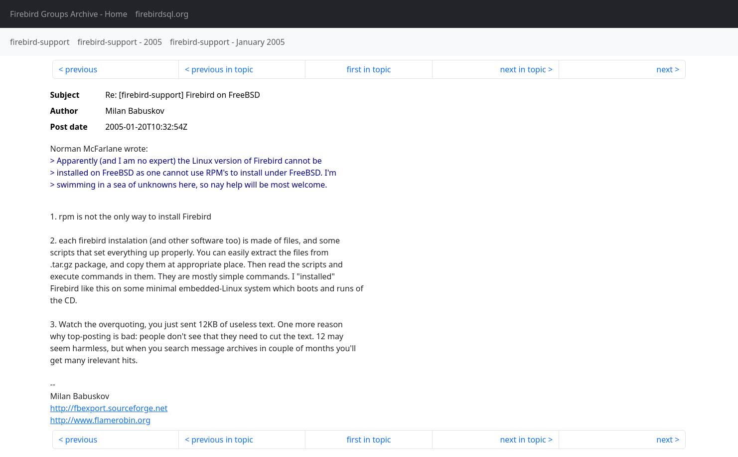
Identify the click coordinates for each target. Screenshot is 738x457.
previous (81, 69)
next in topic (523, 69)
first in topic (368, 69)
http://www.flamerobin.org (100, 420)
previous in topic (222, 69)
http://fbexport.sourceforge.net (109, 408)
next (664, 69)
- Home (69, 13)
